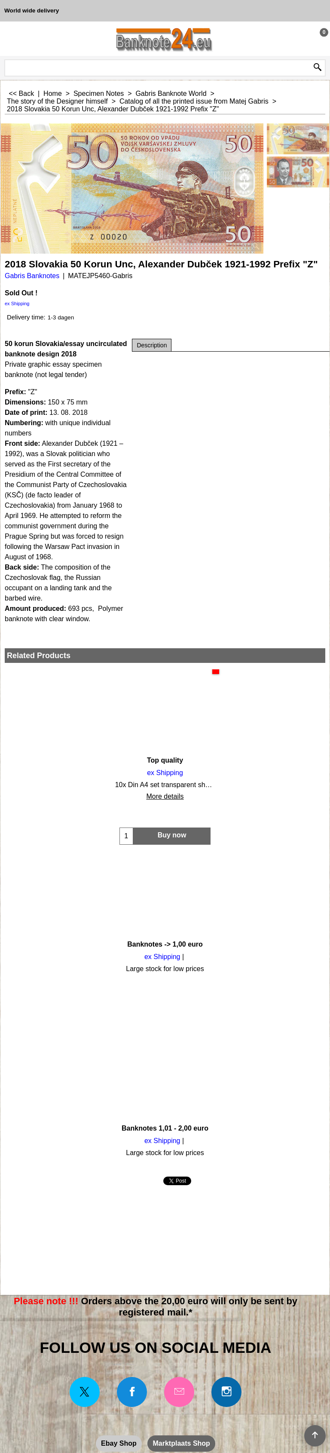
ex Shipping (17, 303)
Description (152, 345)
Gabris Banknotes (32, 275)
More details (164, 796)
